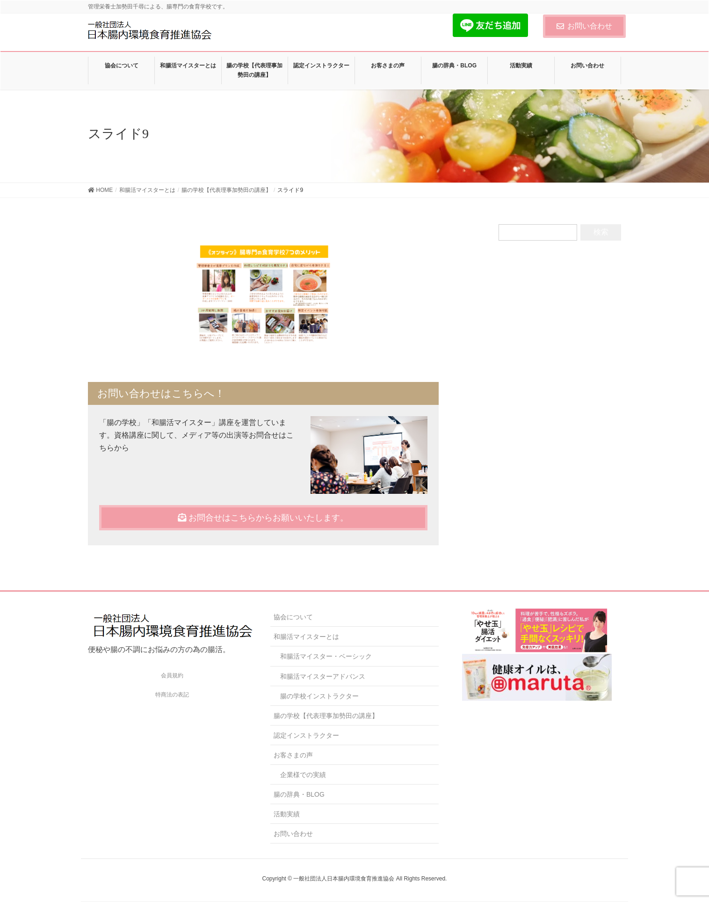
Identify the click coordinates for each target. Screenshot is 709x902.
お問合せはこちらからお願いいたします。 (263, 517)
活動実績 (287, 814)
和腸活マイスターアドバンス (322, 676)
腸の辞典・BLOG (299, 794)
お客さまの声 (293, 755)
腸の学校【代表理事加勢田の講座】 (326, 715)
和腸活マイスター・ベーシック (326, 656)
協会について (293, 617)
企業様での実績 (303, 774)
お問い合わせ (584, 26)
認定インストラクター (306, 735)
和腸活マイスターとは (306, 636)
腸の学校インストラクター (319, 696)
